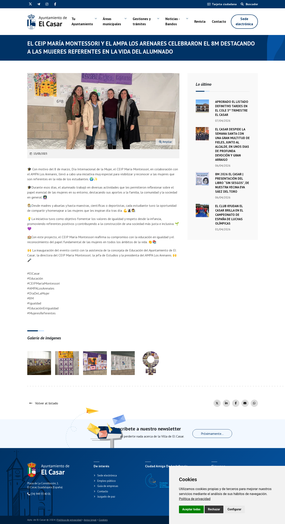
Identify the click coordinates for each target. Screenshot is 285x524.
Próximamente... (212, 433)
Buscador (249, 4)
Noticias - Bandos (173, 21)
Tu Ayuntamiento (82, 21)
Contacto (219, 21)
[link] (194, 499)
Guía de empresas (107, 486)
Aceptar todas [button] (191, 509)
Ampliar (165, 142)
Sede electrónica (244, 21)
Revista (199, 21)
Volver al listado (43, 403)
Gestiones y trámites (141, 21)
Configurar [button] (234, 509)
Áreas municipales (112, 21)
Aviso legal (90, 519)
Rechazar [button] (214, 509)
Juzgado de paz (106, 496)
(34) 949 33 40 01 (39, 494)
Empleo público (106, 481)
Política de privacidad (194, 499)
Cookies (103, 519)
